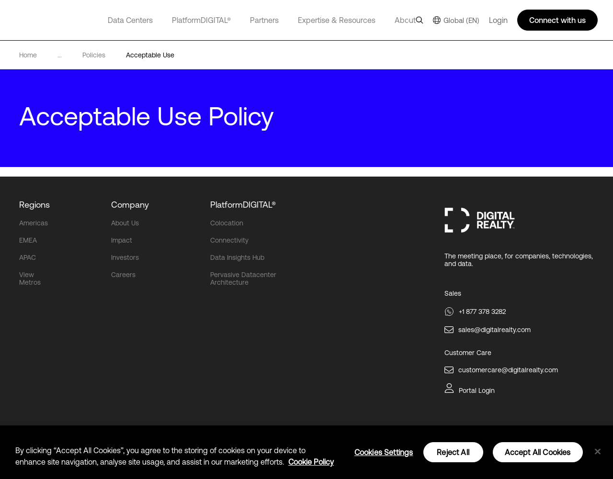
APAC (27, 257)
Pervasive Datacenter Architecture (243, 278)
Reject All (453, 452)
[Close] (597, 451)
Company (130, 205)
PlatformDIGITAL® (201, 20)
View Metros (30, 278)
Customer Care (467, 352)
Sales (452, 293)
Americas (33, 223)
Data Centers (130, 20)
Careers (123, 274)
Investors (125, 257)
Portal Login (477, 390)
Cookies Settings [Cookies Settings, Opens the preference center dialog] (383, 452)
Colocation (226, 223)
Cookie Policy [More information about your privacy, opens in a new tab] (311, 461)
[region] (306, 452)
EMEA (28, 240)
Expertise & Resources (336, 20)
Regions (34, 205)
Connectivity (229, 240)
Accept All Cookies (538, 452)
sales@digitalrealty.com (494, 330)
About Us (125, 223)
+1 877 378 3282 (482, 311)
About (405, 20)
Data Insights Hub (237, 257)
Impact (121, 240)
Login (498, 20)
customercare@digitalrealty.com (508, 370)
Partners (264, 20)
